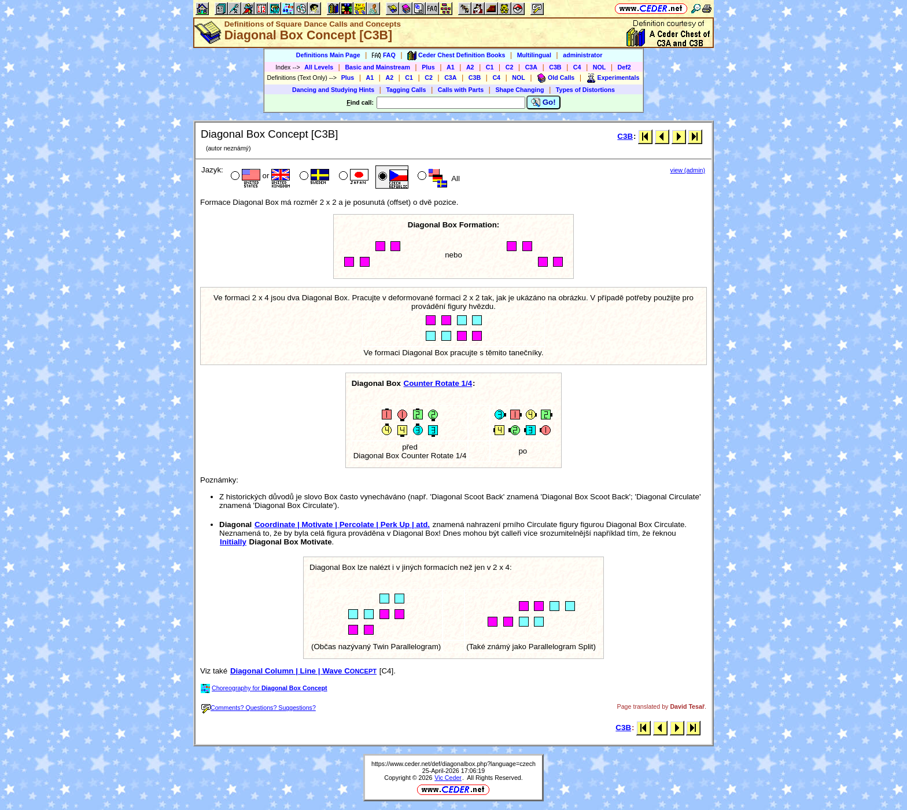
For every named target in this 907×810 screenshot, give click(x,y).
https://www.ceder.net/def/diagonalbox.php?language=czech (453, 763)
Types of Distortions (585, 89)
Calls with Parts (461, 89)
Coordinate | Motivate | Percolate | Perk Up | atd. (342, 524)
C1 (490, 67)
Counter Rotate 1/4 (438, 383)
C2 (510, 67)
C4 (577, 67)
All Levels (318, 67)
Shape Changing (519, 89)
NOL (599, 67)
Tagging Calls (406, 89)
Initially (233, 541)
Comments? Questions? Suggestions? (258, 707)
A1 (451, 67)
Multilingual (534, 54)
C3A (531, 67)
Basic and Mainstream (377, 67)
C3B (555, 67)
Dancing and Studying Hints (333, 89)
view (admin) (687, 170)
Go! (543, 102)
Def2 (624, 67)
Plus (428, 67)
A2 (470, 67)
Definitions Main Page (328, 54)
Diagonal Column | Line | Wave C (303, 671)
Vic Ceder (448, 777)
